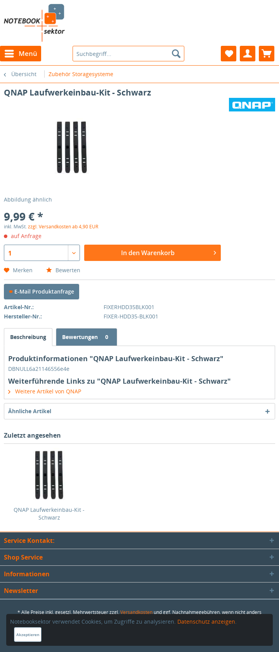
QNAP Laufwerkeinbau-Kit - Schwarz (49, 513)
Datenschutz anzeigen (206, 621)
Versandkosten (136, 612)
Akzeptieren (27, 634)
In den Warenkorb (168, 252)
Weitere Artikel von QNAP (44, 391)
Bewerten (63, 270)
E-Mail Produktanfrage (41, 291)
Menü (21, 52)
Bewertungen (86, 336)
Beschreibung (28, 337)
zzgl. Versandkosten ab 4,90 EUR (63, 226)
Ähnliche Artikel (29, 411)
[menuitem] (20, 53)
